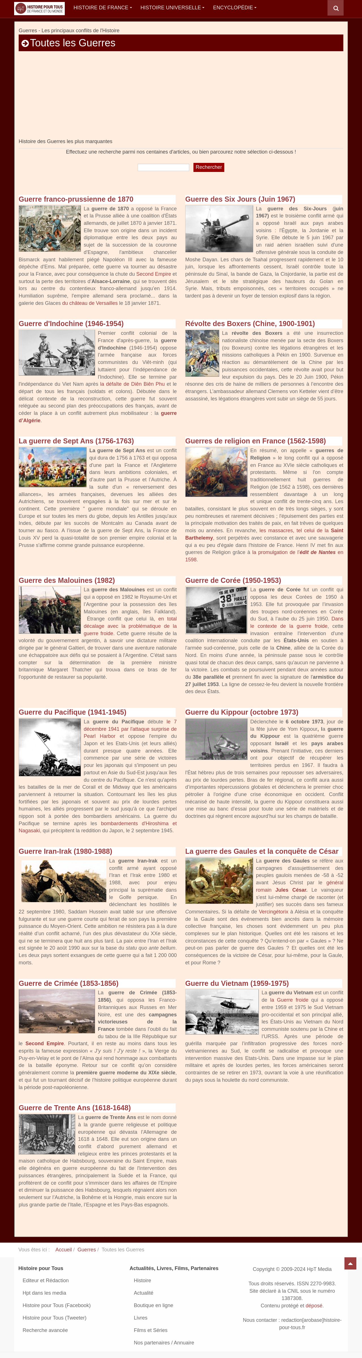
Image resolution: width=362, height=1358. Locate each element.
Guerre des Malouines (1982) (67, 580)
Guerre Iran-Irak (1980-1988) (65, 851)
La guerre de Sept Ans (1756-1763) (76, 441)
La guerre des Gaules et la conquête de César (262, 851)
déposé (314, 1306)
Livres (140, 1318)
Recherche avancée (45, 1330)
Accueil (63, 1250)
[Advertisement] (181, 98)
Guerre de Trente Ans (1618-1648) (75, 1108)
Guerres (86, 1250)
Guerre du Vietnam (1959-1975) (237, 983)
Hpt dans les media (44, 1293)
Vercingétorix (273, 912)
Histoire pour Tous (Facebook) (57, 1305)
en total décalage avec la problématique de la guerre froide (130, 626)
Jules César (290, 890)
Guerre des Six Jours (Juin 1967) (240, 199)
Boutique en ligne (153, 1305)
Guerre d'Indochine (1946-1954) (71, 323)
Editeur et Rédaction (46, 1280)
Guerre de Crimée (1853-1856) (68, 983)
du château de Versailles (90, 303)
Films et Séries (150, 1330)
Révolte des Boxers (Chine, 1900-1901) (250, 323)
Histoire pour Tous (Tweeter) (55, 1318)
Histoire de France (103, 7)
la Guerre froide (289, 1000)
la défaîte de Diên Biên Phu (132, 384)
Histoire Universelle (173, 7)
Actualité (143, 1293)
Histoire (142, 1280)
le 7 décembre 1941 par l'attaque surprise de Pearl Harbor (130, 729)
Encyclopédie (235, 7)
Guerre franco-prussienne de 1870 (76, 199)
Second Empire (153, 274)
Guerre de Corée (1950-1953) (233, 580)
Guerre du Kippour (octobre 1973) (241, 712)
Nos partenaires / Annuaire (164, 1343)
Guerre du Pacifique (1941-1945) (72, 712)
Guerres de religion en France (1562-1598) (255, 441)
